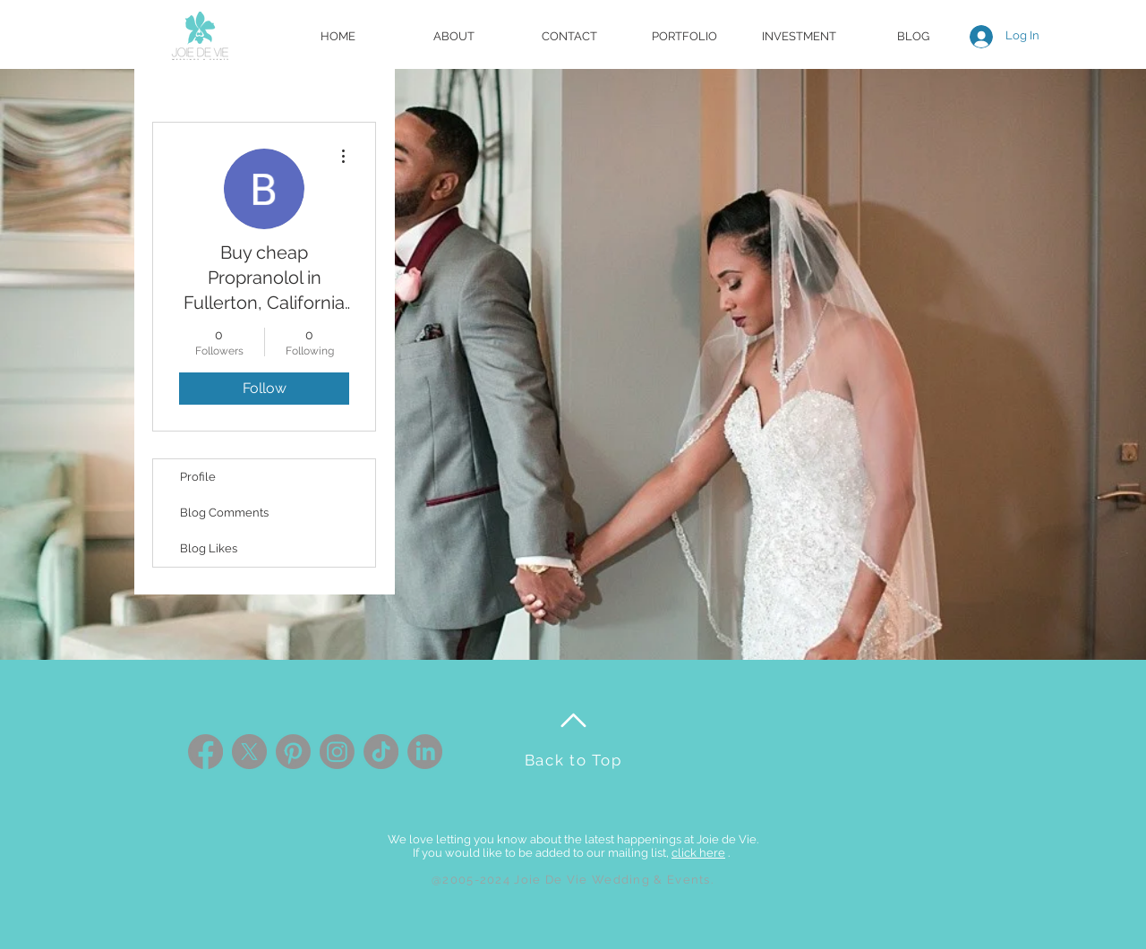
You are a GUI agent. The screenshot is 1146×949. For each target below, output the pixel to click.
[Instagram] (337, 751)
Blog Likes (208, 548)
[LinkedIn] (424, 751)
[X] (249, 751)
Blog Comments (224, 512)
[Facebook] (205, 751)
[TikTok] (380, 751)
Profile (198, 476)
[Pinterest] (293, 751)
